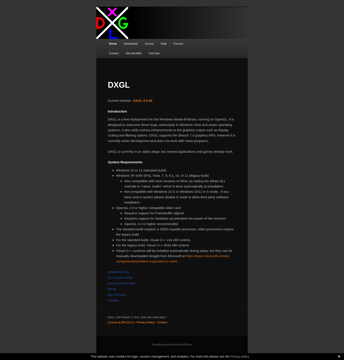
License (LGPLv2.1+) (121, 322)
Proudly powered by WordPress (172, 344)
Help (164, 43)
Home (113, 43)
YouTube (154, 53)
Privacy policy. (240, 356)
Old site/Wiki (134, 53)
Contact (114, 53)
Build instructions (121, 283)
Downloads (131, 43)
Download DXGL (119, 272)
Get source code (120, 278)
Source (149, 43)
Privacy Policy (145, 322)
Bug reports (117, 295)
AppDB (112, 289)
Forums (178, 43)
